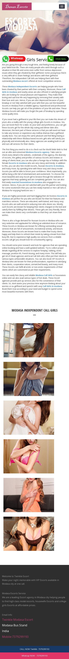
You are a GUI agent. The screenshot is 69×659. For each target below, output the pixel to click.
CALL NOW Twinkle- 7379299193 (34, 649)
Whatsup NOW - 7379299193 (35, 655)
